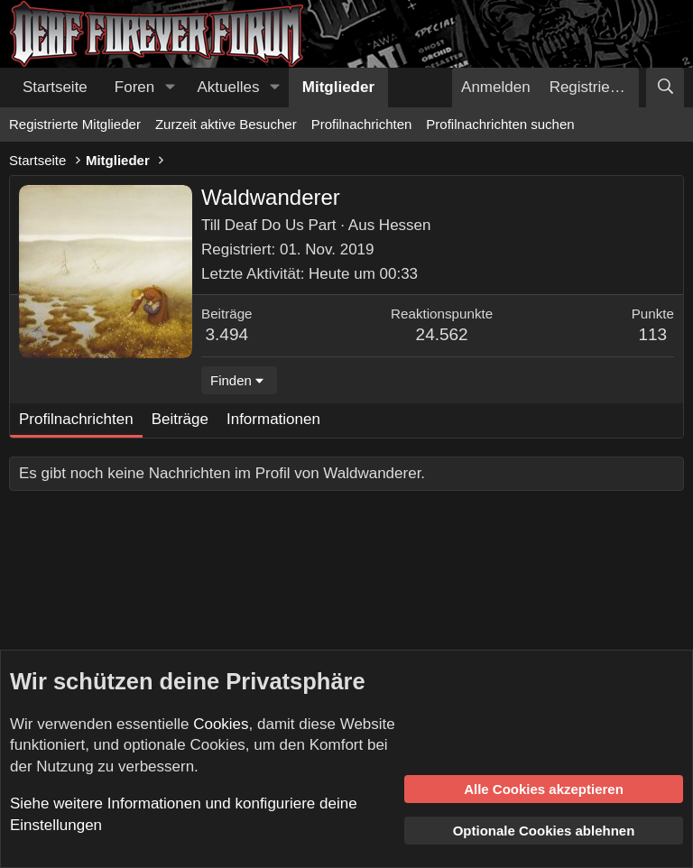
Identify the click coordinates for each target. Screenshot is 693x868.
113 (652, 334)
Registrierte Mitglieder (75, 124)
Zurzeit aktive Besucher (226, 124)
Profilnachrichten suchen (500, 124)
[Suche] (665, 87)
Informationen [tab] (273, 419)
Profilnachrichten (361, 124)
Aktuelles (229, 87)
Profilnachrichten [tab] (76, 419)
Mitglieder (338, 87)
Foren (134, 87)
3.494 (227, 334)
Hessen (405, 225)
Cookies (220, 724)
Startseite (55, 87)
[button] (169, 87)
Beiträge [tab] (180, 419)
